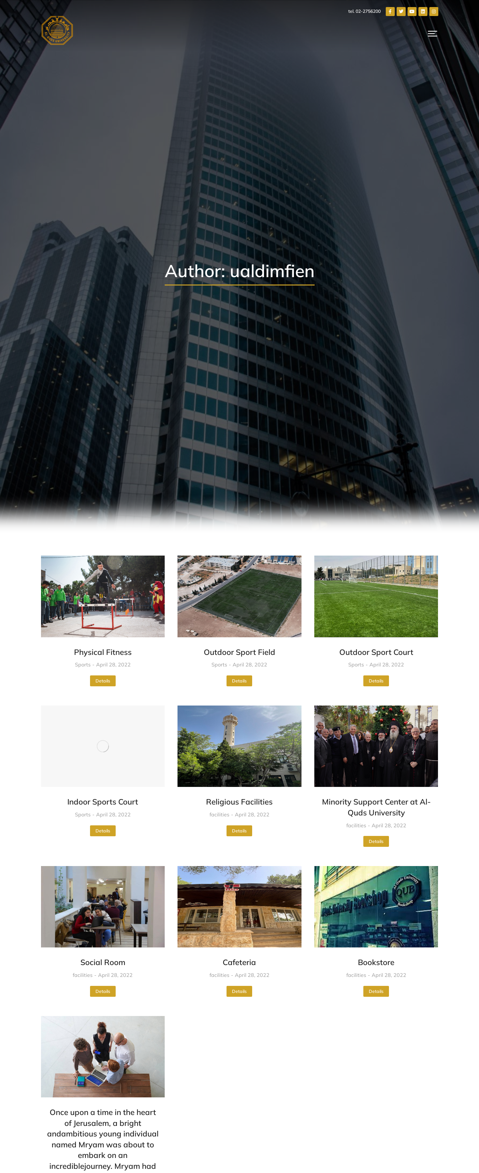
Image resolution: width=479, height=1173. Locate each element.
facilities (219, 814)
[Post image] (103, 596)
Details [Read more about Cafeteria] (239, 991)
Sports (83, 664)
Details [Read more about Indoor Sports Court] (102, 831)
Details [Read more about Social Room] (102, 991)
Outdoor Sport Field (239, 652)
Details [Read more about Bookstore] (376, 991)
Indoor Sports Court (102, 801)
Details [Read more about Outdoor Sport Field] (239, 681)
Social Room (102, 962)
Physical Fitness (103, 652)
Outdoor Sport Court (376, 652)
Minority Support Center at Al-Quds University (376, 807)
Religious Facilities (239, 801)
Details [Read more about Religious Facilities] (239, 831)
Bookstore (376, 962)
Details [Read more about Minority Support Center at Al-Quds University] (376, 841)
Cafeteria (239, 962)
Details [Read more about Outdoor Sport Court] (376, 681)
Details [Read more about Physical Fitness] (102, 681)
